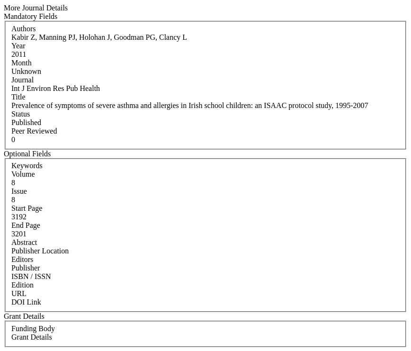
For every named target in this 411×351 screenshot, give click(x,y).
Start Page (26, 208)
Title (18, 97)
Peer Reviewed (34, 131)
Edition (22, 285)
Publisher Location (40, 251)
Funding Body (33, 328)
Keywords (27, 166)
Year (18, 46)
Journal (22, 80)
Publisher (25, 268)
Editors (22, 259)
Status (20, 114)
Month (21, 63)
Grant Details (31, 337)
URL (19, 293)
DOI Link (26, 302)
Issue (19, 191)
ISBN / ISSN (31, 276)
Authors (23, 29)
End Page (25, 225)
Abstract (24, 242)
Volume (23, 174)
